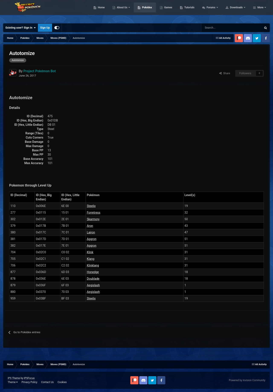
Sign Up (45, 27)
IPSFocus (29, 378)
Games (195, 10)
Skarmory (93, 219)
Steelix (91, 206)
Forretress (93, 212)
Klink (90, 252)
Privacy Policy (29, 382)
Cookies (62, 382)
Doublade (93, 278)
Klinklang (93, 265)
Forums (238, 10)
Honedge (93, 272)
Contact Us (47, 382)
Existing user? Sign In (21, 28)
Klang (90, 258)
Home (128, 10)
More (260, 10)
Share (224, 73)
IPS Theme (14, 378)
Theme (13, 382)
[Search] (216, 28)
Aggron (91, 239)
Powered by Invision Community (247, 380)
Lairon (91, 232)
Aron (90, 225)
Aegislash (93, 285)
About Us (149, 10)
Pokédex (174, 10)
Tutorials (216, 10)
